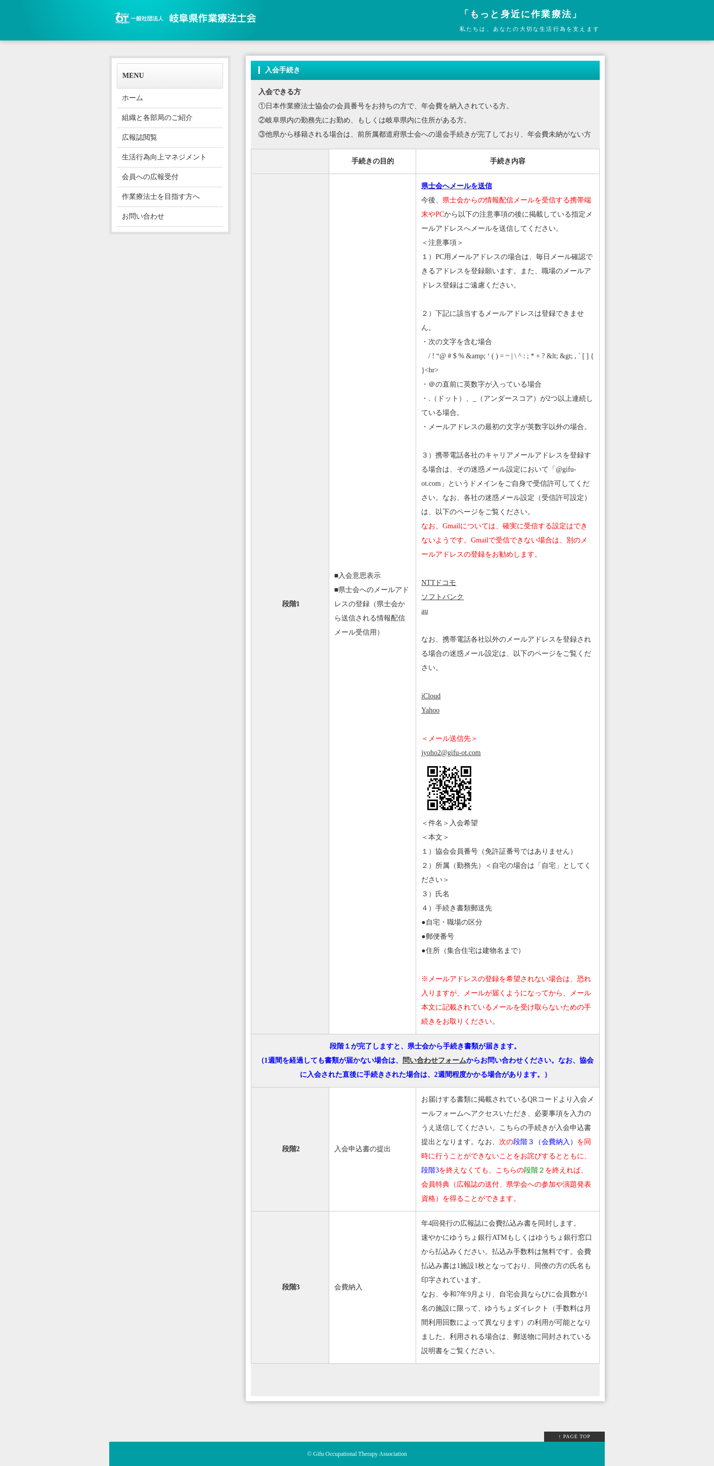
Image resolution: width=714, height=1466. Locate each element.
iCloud (430, 696)
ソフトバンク (442, 597)
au (424, 611)
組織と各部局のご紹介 (157, 117)
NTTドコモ (438, 583)
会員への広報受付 (150, 177)
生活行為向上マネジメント (164, 157)
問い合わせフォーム (434, 1060)
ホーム (132, 98)
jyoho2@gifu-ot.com (451, 753)
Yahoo (430, 710)
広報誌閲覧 (139, 137)
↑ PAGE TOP (574, 1436)
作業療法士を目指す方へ (161, 196)
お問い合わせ (143, 216)
